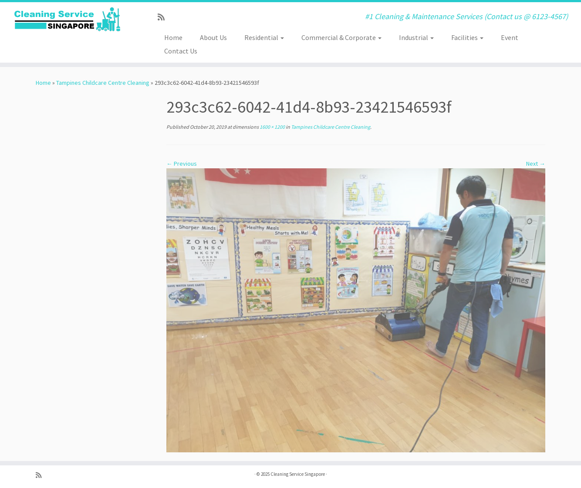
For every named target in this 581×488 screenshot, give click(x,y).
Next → (535, 163)
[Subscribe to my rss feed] (164, 17)
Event (509, 37)
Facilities (467, 37)
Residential (264, 37)
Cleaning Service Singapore (297, 474)
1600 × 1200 (272, 127)
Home (173, 37)
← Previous (181, 163)
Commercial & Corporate (341, 37)
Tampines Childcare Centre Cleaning (102, 83)
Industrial (416, 37)
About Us (213, 37)
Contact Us (180, 51)
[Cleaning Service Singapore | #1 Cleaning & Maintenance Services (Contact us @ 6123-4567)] (67, 20)
